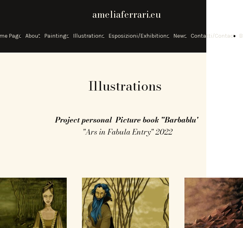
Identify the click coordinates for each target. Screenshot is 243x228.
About (32, 35)
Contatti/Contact (213, 35)
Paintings (56, 35)
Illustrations (89, 35)
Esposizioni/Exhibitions (139, 35)
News (180, 35)
